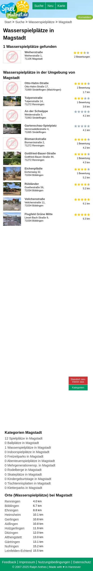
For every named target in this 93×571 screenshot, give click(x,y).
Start (7, 22)
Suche (39, 6)
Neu (50, 6)
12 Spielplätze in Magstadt (23, 438)
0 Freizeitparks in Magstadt (24, 456)
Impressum (27, 562)
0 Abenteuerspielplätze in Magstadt (30, 461)
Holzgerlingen (14, 528)
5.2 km (82, 186)
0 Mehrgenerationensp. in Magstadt (30, 465)
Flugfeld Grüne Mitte (39, 214)
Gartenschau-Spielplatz (41, 125)
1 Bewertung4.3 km (82, 158)
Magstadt (65, 22)
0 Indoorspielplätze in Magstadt (27, 452)
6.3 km (82, 216)
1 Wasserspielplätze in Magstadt (28, 447)
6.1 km (82, 201)
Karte (61, 6)
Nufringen (12, 546)
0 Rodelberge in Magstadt (23, 470)
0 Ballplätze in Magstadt (22, 443)
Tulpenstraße (33, 97)
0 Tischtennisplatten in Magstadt (28, 483)
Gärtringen (12, 542)
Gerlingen (12, 519)
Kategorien (78, 387)
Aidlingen (11, 524)
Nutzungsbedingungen (54, 562)
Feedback (9, 562)
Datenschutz (82, 562)
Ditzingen (11, 533)
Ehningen (11, 510)
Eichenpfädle (33, 168)
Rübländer (32, 184)
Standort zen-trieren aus (78, 380)
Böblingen (12, 506)
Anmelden (84, 17)
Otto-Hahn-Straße (37, 83)
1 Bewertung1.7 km (82, 87)
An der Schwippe (36, 111)
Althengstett (13, 537)
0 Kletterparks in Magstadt (23, 488)
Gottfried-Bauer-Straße (40, 153)
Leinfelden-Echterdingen (22, 551)
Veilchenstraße (35, 199)
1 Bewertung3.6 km (82, 102)
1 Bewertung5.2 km (82, 173)
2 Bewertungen (82, 54)
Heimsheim (13, 515)
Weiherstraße (34, 52)
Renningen (12, 501)
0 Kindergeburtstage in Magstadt (28, 479)
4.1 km (82, 113)
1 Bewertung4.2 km (82, 143)
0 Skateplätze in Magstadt (23, 474)
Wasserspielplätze (42, 22)
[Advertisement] (46, 274)
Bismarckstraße (35, 139)
